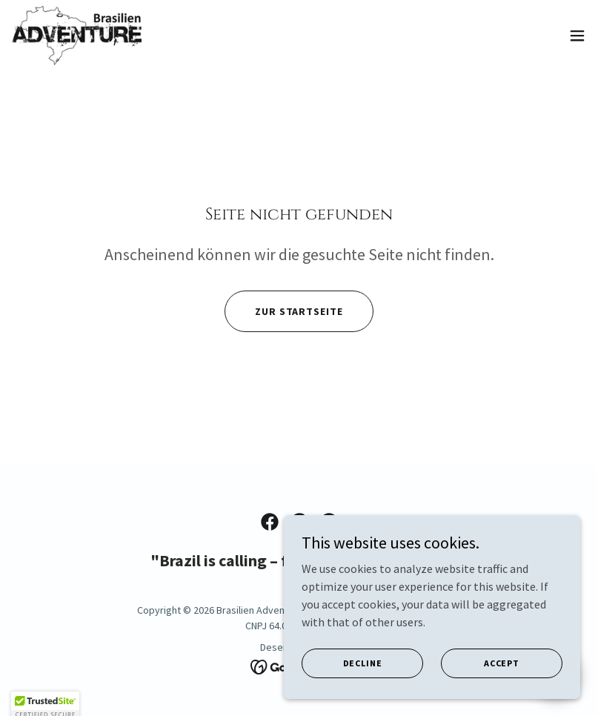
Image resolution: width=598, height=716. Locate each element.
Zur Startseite (299, 311)
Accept (501, 693)
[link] (77, 35)
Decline (362, 693)
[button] (577, 35)
